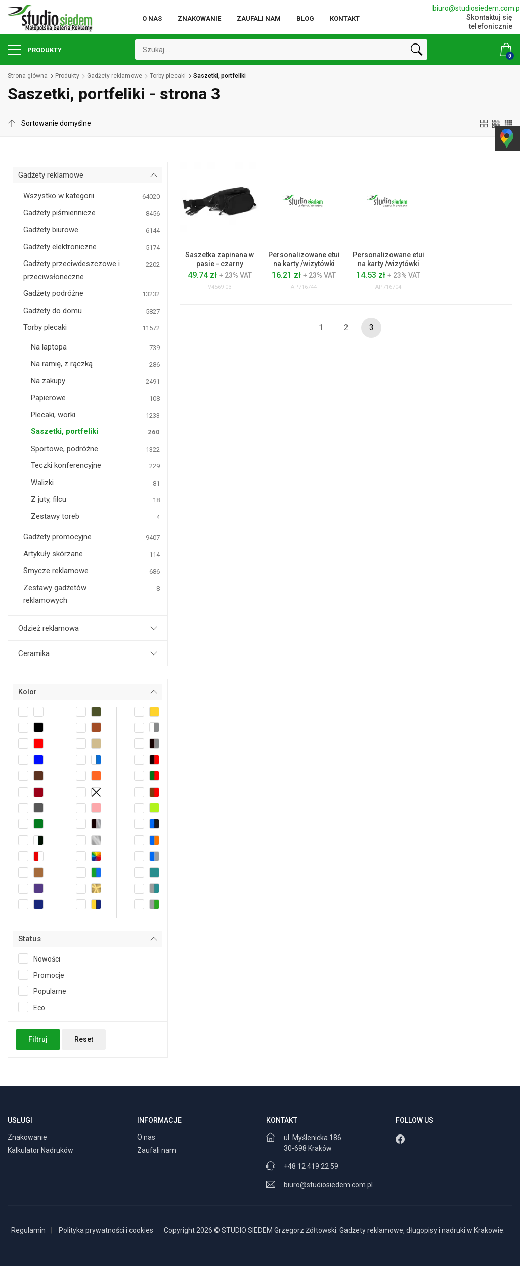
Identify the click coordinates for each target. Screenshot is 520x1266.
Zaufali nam (259, 18)
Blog (305, 18)
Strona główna (28, 75)
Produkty (35, 49)
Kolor (27, 691)
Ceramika (34, 653)
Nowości (42, 958)
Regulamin (28, 1230)
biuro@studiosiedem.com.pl (472, 8)
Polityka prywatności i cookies (106, 1230)
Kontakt (345, 18)
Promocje (44, 975)
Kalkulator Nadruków (41, 1150)
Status (29, 938)
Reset (83, 1039)
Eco (35, 1007)
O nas (152, 18)
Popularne (45, 991)
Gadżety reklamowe (114, 75)
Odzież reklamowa (48, 628)
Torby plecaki (168, 75)
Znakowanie (199, 18)
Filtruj (38, 1039)
